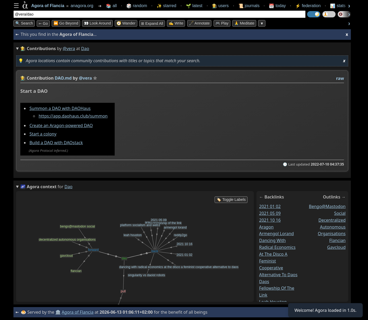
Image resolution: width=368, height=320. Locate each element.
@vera (69, 48)
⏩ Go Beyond (66, 23)
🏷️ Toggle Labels (231, 199)
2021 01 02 (270, 206)
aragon (266, 227)
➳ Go (43, 23)
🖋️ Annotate (199, 23)
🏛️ (58, 312)
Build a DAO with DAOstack (56, 143)
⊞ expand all (152, 23)
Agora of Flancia (78, 312)
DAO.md (63, 78)
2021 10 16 (270, 220)
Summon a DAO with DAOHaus (59, 108)
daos (264, 281)
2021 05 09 (270, 213)
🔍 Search (24, 23)
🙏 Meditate (244, 23)
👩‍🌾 (23, 78)
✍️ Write (176, 23)
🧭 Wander (126, 23)
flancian (337, 240)
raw (340, 78)
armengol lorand (276, 233)
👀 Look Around (97, 23)
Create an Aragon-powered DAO (61, 125)
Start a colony (42, 134)
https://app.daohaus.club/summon (73, 116)
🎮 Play (222, 23)
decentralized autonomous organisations (332, 226)
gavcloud (336, 247)
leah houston (273, 302)
